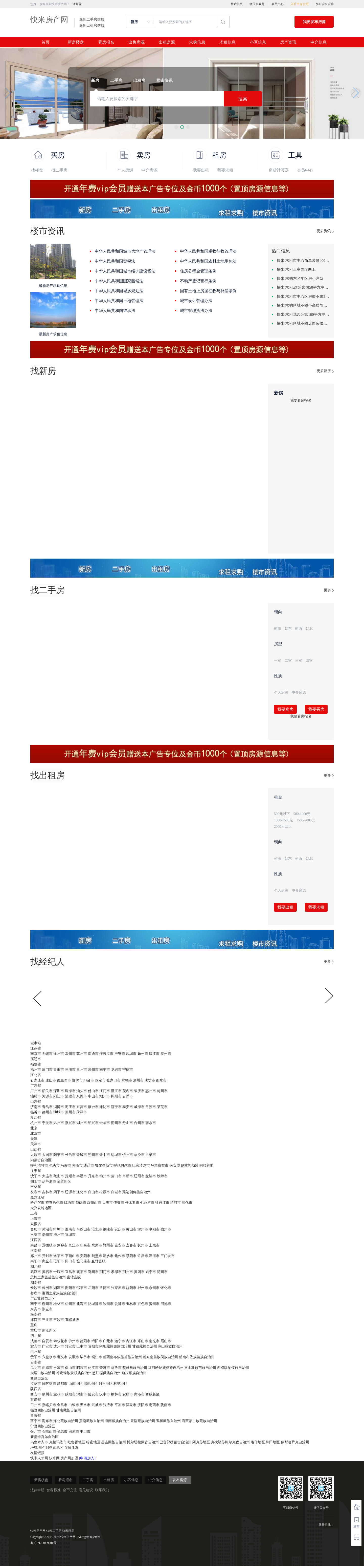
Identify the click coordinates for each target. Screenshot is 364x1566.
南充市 (154, 1341)
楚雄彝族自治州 (134, 1368)
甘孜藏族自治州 (144, 1346)
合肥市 (35, 1229)
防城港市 (95, 1304)
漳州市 (93, 1070)
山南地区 (76, 1384)
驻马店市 (83, 1261)
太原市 (35, 1155)
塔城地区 (37, 1447)
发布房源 (180, 1480)
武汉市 (35, 1272)
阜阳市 (154, 1229)
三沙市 (58, 1320)
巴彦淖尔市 (141, 1165)
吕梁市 (150, 1155)
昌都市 (62, 1384)
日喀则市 (49, 1384)
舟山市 (127, 1123)
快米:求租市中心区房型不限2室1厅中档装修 (303, 296)
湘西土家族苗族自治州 (59, 1293)
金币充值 (70, 1490)
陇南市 (166, 1405)
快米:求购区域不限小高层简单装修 (303, 305)
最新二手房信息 (91, 19)
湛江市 (116, 1091)
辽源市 (70, 1192)
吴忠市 (62, 1431)
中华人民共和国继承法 (115, 310)
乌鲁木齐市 (39, 1442)
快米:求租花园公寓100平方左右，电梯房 (303, 314)
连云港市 (106, 1054)
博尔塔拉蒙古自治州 (143, 1442)
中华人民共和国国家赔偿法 (119, 281)
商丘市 (47, 1261)
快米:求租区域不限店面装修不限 (303, 323)
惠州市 (150, 1091)
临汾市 (139, 1155)
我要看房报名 (300, 400)
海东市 (47, 1421)
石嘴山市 (49, 1431)
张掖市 (108, 1405)
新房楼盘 (76, 42)
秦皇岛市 (64, 1080)
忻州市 (127, 1155)
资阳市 (93, 1346)
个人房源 (125, 170)
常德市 (104, 1288)
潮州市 (104, 1096)
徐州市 (58, 1054)
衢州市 (116, 1123)
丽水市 (150, 1123)
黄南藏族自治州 (91, 1421)
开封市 (47, 1256)
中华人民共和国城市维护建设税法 (125, 271)
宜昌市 (70, 1272)
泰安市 (127, 1107)
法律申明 (37, 1490)
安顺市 (74, 1357)
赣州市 (108, 1245)
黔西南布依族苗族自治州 (122, 1357)
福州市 (35, 1070)
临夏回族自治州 (42, 1410)
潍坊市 (104, 1107)
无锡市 (47, 1054)
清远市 (70, 1096)
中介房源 (149, 170)
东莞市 (81, 1096)
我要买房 (316, 709)
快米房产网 (49, 19)
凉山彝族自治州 (170, 1346)
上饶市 (154, 1245)
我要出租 (201, 170)
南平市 (104, 1070)
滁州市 (143, 1229)
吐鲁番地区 (76, 1442)
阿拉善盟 (206, 1165)
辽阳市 (139, 1176)
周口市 (70, 1261)
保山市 (70, 1368)
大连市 (47, 1176)
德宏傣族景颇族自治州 (74, 1373)
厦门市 (47, 1070)
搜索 (242, 98)
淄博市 (58, 1107)
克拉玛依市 (58, 1442)
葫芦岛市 (49, 1181)
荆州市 (127, 1272)
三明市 (70, 1070)
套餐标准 (54, 1490)
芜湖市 (47, 1229)
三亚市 (47, 1320)
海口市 (35, 1320)
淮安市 (120, 1054)
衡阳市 (70, 1288)
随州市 (162, 1272)
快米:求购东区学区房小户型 (300, 279)
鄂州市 (93, 1272)
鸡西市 (69, 1203)
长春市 (35, 1192)
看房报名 (106, 42)
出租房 (108, 1480)
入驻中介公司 (299, 4)
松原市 (104, 1192)
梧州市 (70, 1304)
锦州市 (104, 1176)
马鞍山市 (83, 1229)
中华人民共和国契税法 (115, 261)
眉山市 (166, 1341)
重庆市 (35, 1330)
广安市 (47, 1346)
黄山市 (131, 1229)
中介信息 (318, 42)
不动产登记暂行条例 (198, 281)
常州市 (70, 1054)
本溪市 (81, 1176)
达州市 (58, 1346)
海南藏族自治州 (117, 1421)
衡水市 (161, 1080)
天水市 (85, 1405)
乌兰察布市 (159, 1165)
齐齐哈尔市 (54, 1203)
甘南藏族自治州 (68, 1410)
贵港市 (120, 1304)
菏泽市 (81, 1112)
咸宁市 (150, 1272)
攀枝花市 (60, 1341)
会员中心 (277, 4)
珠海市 (70, 1091)
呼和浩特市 (39, 1165)
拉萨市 (35, 1384)
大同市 (47, 1155)
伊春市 (118, 1203)
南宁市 (35, 1304)
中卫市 (85, 1431)
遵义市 (62, 1357)
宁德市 (127, 1070)
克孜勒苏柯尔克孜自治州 (230, 1442)
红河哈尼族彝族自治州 (166, 1368)
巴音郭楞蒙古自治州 (175, 1442)
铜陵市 (108, 1229)
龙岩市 (116, 1070)
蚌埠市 (58, 1229)
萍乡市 (62, 1245)
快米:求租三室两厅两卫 (296, 269)
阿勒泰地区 (54, 1447)
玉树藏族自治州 (168, 1421)
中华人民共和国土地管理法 (119, 301)
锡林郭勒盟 (189, 1165)
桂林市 (58, 1304)
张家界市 (118, 1288)
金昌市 (62, 1405)
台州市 (139, 1123)
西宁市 (35, 1421)
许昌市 (143, 1256)
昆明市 (35, 1368)
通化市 (81, 1192)
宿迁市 (35, 1059)
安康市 (127, 1394)
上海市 (35, 1219)
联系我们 (102, 1490)
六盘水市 (49, 1357)
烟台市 (93, 1107)
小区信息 (258, 42)
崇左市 (47, 1309)
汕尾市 (35, 1096)
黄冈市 (139, 1272)
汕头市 (81, 1091)
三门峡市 (168, 1256)
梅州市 (162, 1091)
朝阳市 (35, 1181)
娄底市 (35, 1293)
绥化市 (187, 1203)
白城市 (116, 1192)
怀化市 (166, 1288)
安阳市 (85, 1256)
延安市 (93, 1394)
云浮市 (127, 1096)
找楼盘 (37, 170)
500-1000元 (302, 814)
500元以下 (282, 814)
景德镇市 (49, 1245)
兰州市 (35, 1405)
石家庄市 (37, 1080)
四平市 (58, 1192)
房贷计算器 (279, 170)
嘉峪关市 (49, 1405)
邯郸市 (77, 1080)
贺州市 (154, 1304)
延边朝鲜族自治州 (136, 1192)
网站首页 (237, 4)
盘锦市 (150, 1176)
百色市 (143, 1304)
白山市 (93, 1192)
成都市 (35, 1341)
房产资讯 (288, 42)
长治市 (70, 1155)
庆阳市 (143, 1405)
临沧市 (116, 1368)
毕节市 (85, 1357)
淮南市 (70, 1229)
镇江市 (154, 1054)
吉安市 (120, 1245)
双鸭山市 (94, 1203)
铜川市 (47, 1394)
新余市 (85, 1245)
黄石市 (47, 1272)
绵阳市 (97, 1341)
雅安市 (70, 1346)
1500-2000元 (305, 820)
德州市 (47, 1112)
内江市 (131, 1341)
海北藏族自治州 (65, 1421)
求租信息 (227, 42)
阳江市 (58, 1096)
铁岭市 (162, 1176)
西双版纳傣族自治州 (233, 1368)
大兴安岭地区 (41, 1208)
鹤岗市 (81, 1203)
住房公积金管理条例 (198, 271)
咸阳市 (70, 1394)
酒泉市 (131, 1405)
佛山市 (93, 1091)
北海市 (81, 1304)
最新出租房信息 (91, 25)
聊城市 (58, 1112)
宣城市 (70, 1235)
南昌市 (35, 1245)
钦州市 (108, 1304)
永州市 (154, 1288)
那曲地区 (90, 1384)
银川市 (35, 1431)
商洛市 (139, 1394)
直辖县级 (99, 1261)
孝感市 (116, 1272)
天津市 (35, 1144)
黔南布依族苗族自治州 (196, 1357)
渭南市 (81, 1394)
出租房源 (167, 42)
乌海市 (65, 1165)
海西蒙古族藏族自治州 (199, 1421)
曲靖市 (47, 1368)
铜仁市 (97, 1357)
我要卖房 (285, 709)
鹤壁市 (97, 1256)
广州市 (35, 1091)
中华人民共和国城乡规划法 (119, 291)
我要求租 (225, 170)
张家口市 (113, 1080)
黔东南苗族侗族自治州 (160, 1357)
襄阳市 (81, 1272)
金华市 (104, 1123)
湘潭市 (58, 1288)
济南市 (35, 1107)
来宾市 (35, 1309)
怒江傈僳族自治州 (106, 1373)
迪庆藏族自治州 (134, 1373)
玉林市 (131, 1304)
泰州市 (166, 1054)
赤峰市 (77, 1165)
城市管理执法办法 (196, 310)
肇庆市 (139, 1091)
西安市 (35, 1394)
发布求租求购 (324, 4)
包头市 (54, 1165)
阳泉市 (58, 1155)
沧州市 (138, 1080)
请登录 (77, 4)
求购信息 (197, 42)
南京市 (35, 1054)
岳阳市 (93, 1288)
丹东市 (93, 1176)
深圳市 (58, 1091)
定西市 (154, 1405)
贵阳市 (35, 1357)
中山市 (93, 1096)
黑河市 (175, 1203)
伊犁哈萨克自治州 (295, 1442)
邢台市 (88, 1080)
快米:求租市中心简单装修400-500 (303, 261)
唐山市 (51, 1080)
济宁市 (116, 1107)
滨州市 (70, 1112)
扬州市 (143, 1054)
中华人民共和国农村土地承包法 (208, 261)
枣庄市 (70, 1107)
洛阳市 (58, 1256)
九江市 (74, 1245)
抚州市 (143, 1245)
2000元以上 (283, 826)
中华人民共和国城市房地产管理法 (125, 251)
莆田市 (58, 1070)
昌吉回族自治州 (113, 1442)
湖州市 (81, 1123)
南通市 (93, 1054)
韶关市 (47, 1091)
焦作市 (120, 1256)
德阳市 (85, 1341)
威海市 (139, 1107)
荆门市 (104, 1272)
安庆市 (120, 1229)
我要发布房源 (314, 22)
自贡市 (47, 1341)
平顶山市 (72, 1256)
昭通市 (81, 1368)
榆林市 (116, 1394)
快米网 (55, 1458)
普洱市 (104, 1368)
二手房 (88, 1480)
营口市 (116, 1176)
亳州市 (47, 1235)
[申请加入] (87, 1458)
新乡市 (108, 1256)
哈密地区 (93, 1442)
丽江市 (93, 1368)
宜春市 (131, 1245)
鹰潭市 (97, 1245)
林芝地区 (120, 1384)
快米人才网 (39, 1458)
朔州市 (93, 1155)
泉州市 (81, 1070)
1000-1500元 (283, 820)
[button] (176, 127)
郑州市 (35, 1256)
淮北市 (97, 1229)
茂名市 (127, 1091)
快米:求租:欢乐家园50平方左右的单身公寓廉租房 (303, 287)
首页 (45, 42)
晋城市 (81, 1155)
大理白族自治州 (42, 1373)
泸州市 (74, 1341)
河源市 (47, 1096)
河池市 (166, 1304)
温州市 (58, 1123)
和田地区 (273, 1442)
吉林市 (47, 1192)
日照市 (150, 1107)
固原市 (74, 1431)
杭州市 (35, 1123)
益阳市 (131, 1288)
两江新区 (49, 1330)
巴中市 (81, 1346)
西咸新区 (152, 1394)
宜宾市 (35, 1346)
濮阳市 (131, 1256)
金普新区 (64, 1181)
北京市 (35, 1133)
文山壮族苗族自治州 (200, 1368)
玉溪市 (58, 1368)
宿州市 (166, 1229)
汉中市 (104, 1394)
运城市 (116, 1155)
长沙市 (35, 1288)
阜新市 (127, 1176)
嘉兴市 (70, 1123)
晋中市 (104, 1155)
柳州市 (47, 1304)
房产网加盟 (69, 1458)
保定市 (100, 1080)
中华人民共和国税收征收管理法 (208, 251)
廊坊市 (150, 1080)
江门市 (104, 1091)
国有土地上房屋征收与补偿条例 (208, 291)
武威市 (97, 1405)
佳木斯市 (132, 1203)
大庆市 (107, 1203)
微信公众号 (257, 4)
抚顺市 (70, 1176)
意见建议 (86, 1490)
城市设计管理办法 (196, 301)
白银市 (74, 1405)
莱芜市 (162, 1107)
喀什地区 (258, 1442)
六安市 (35, 1235)
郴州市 (143, 1288)
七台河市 (147, 1203)
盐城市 (131, 1054)
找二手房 (59, 170)
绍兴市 (93, 1123)
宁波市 (47, 1123)
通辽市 (88, 1165)
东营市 (81, 1107)
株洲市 (47, 1288)
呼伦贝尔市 (122, 1165)
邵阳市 (81, 1288)
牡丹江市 (162, 1203)
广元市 (108, 1341)
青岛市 (47, 1107)
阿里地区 (106, 1384)
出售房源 (136, 42)
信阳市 (58, 1261)
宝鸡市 (58, 1394)
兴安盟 (174, 1165)
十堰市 (58, 1272)
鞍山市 (58, 1176)
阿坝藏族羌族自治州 (115, 1346)
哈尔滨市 (37, 1203)
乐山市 (143, 1341)
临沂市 (35, 1112)
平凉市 (120, 1405)
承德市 (127, 1080)
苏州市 (81, 1054)
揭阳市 (116, 1096)
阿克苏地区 (201, 1442)
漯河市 (154, 1256)
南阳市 (35, 1261)
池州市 (58, 1235)
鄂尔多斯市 (104, 1165)
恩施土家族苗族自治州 (48, 1277)
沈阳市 (35, 1176)
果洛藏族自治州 (142, 1421)
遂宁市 (120, 1341)
